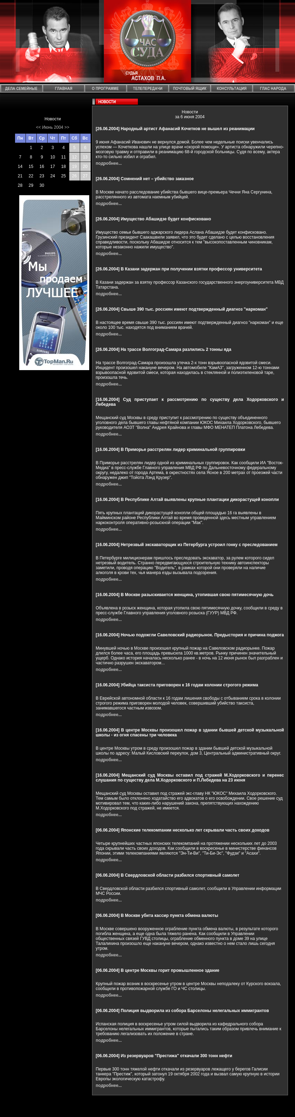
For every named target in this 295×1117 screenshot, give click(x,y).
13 (85, 157)
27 (85, 176)
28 (20, 185)
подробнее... (109, 163)
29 (31, 185)
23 (42, 176)
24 (52, 176)
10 (52, 157)
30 (42, 185)
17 (52, 166)
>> (66, 127)
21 (20, 176)
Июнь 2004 (52, 127)
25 (63, 176)
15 (31, 166)
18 (63, 166)
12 (74, 157)
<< (38, 127)
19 (74, 166)
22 (31, 176)
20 (85, 166)
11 (63, 157)
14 (20, 166)
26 (74, 176)
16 (42, 166)
